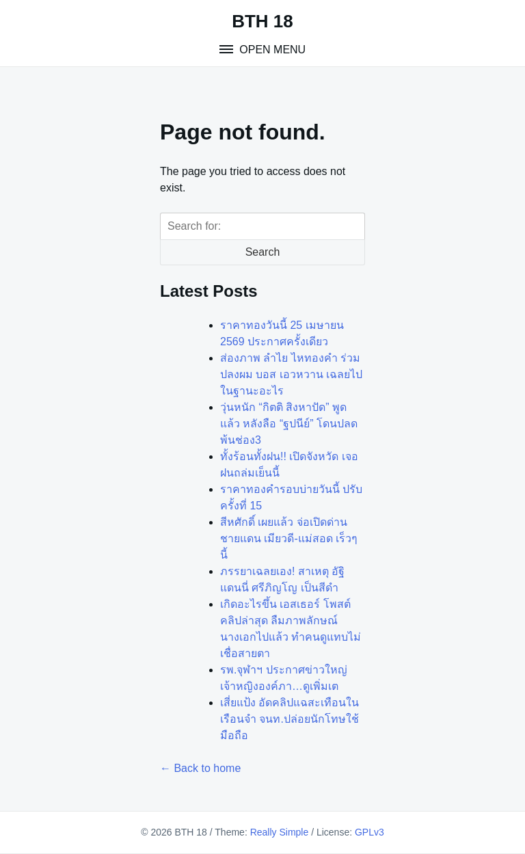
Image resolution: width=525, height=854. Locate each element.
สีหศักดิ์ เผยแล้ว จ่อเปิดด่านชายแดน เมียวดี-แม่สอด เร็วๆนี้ (289, 538)
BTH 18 (262, 21)
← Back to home (200, 768)
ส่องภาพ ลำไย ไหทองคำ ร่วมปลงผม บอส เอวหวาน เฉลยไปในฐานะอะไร (291, 374)
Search (262, 252)
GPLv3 (369, 832)
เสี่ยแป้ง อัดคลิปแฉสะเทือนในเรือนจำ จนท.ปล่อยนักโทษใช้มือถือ (289, 719)
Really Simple (279, 832)
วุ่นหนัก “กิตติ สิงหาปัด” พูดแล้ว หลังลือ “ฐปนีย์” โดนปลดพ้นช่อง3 (289, 423)
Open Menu (271, 49)
